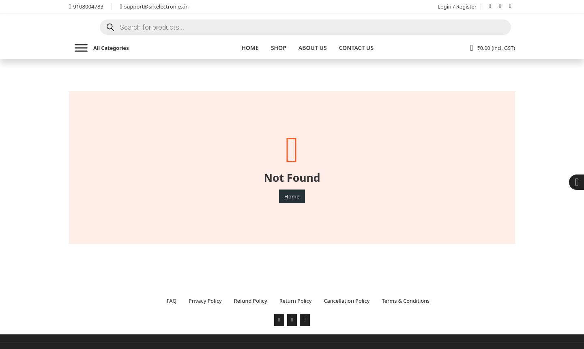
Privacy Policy (205, 300)
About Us (312, 48)
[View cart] (492, 48)
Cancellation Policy (346, 300)
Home (249, 48)
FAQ (171, 300)
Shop (278, 48)
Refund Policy (250, 300)
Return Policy (295, 300)
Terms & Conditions (405, 300)
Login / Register (457, 6)
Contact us (356, 48)
